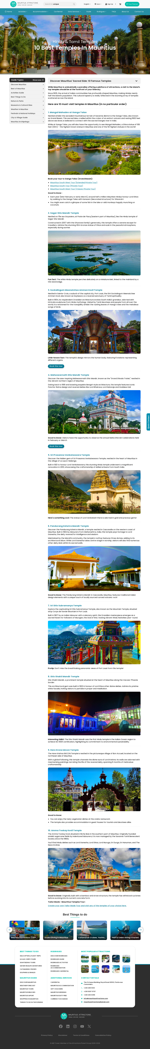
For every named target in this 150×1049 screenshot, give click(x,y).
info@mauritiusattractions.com (96, 998)
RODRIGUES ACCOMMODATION (58, 967)
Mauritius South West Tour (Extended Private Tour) (73, 182)
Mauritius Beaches (27, 992)
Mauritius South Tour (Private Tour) (66, 185)
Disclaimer (62, 1035)
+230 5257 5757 (90, 991)
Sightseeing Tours (27, 962)
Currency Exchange (59, 999)
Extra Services (74, 11)
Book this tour (56, 366)
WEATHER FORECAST (27, 986)
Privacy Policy (47, 1035)
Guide (88, 11)
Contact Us (139, 11)
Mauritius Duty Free (59, 996)
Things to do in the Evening (31, 1002)
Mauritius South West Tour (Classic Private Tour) (73, 189)
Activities (22, 11)
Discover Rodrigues (59, 956)
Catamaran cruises (28, 969)
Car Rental (58, 11)
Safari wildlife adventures (31, 966)
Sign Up (109, 4)
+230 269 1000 (89, 988)
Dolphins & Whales (27, 972)
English (87, 4)
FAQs (114, 11)
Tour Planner (132, 4)
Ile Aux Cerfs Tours (28, 959)
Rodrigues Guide (57, 959)
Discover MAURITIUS (28, 982)
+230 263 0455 (89, 995)
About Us (125, 11)
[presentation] (9, 929)
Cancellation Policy (103, 1035)
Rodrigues (101, 11)
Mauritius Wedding (58, 992)
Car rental (55, 982)
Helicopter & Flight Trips (30, 956)
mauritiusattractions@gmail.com (96, 1002)
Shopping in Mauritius (29, 999)
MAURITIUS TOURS (26, 989)
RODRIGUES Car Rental (60, 971)
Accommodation (40, 11)
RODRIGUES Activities (59, 962)
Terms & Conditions (81, 1035)
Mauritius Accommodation (62, 986)
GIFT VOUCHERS (57, 989)
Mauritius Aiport (27, 996)
